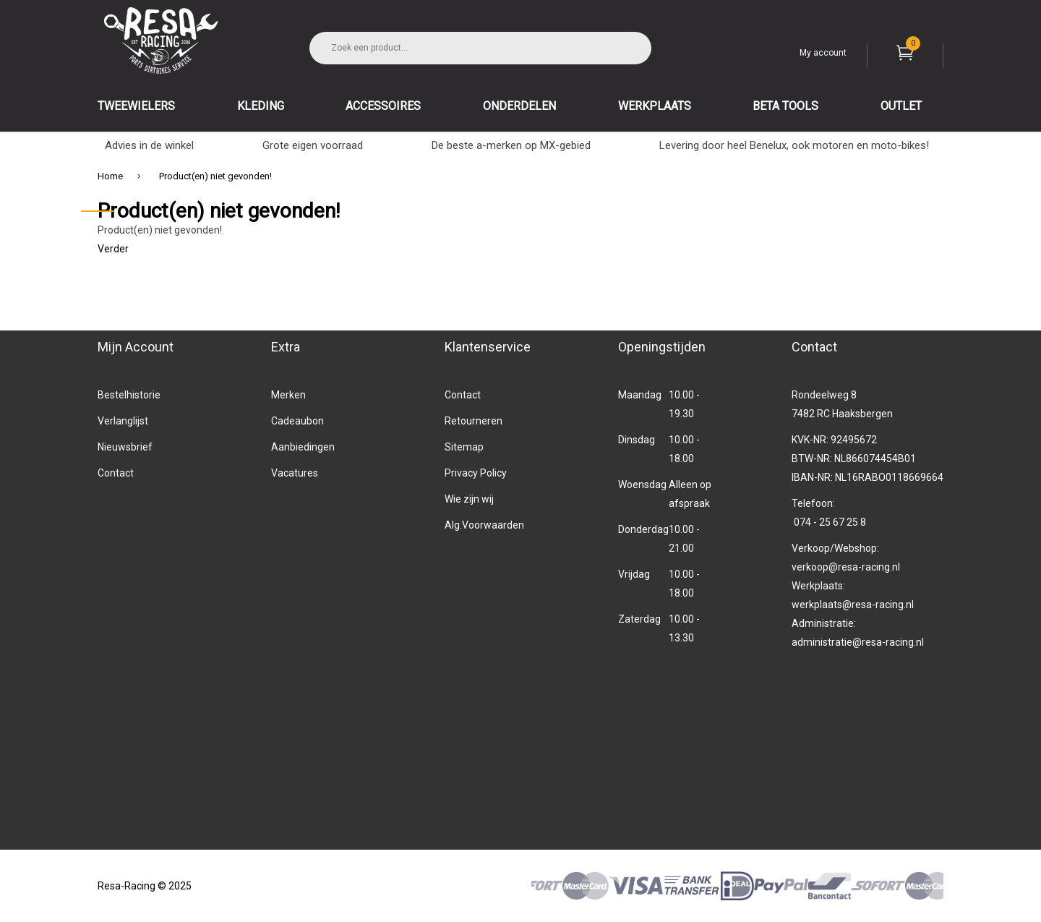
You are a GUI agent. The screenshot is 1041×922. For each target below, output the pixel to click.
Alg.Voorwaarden (484, 525)
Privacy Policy (476, 473)
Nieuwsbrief (125, 447)
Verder (113, 249)
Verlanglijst (123, 421)
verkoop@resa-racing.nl (846, 567)
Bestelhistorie (129, 395)
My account (823, 53)
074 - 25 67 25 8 (830, 522)
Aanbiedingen (303, 447)
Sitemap (464, 447)
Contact (116, 473)
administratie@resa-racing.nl (858, 642)
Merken (288, 395)
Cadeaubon (297, 421)
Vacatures (294, 473)
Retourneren (473, 421)
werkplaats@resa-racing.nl (853, 604)
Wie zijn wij (469, 499)
